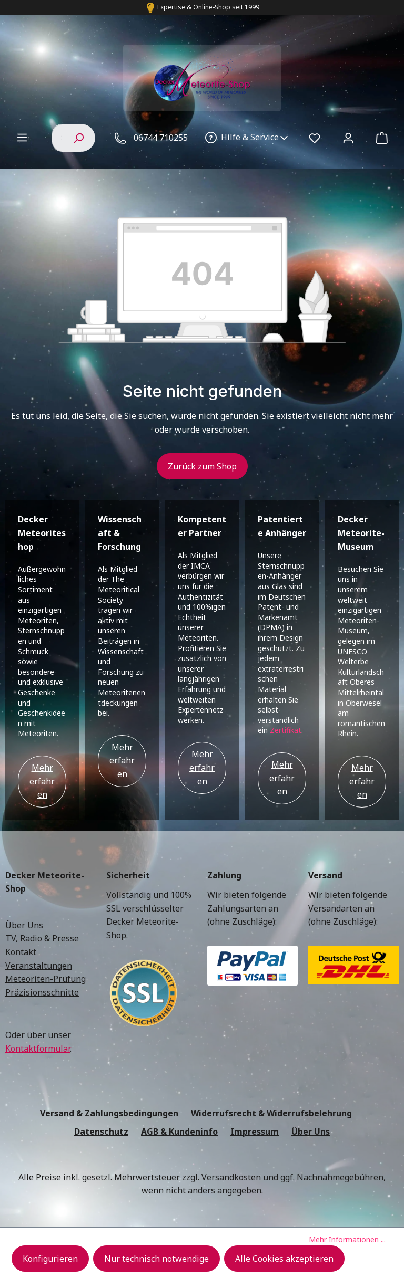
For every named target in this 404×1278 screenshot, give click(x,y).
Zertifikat (285, 730)
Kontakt (20, 952)
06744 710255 (161, 137)
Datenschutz (101, 1131)
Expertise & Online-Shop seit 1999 (208, 7)
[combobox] (57, 137)
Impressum (254, 1131)
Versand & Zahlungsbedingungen (109, 1113)
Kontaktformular (37, 1048)
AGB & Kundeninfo (179, 1131)
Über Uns (24, 925)
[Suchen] (78, 137)
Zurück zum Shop (202, 466)
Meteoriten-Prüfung (45, 978)
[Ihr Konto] (348, 137)
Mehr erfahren (42, 781)
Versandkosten (231, 1177)
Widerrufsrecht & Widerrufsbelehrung (271, 1113)
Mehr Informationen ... (347, 1239)
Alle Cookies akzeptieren (284, 1258)
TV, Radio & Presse (42, 938)
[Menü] (22, 137)
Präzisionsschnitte (42, 992)
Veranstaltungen (38, 965)
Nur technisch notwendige (156, 1258)
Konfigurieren (50, 1258)
